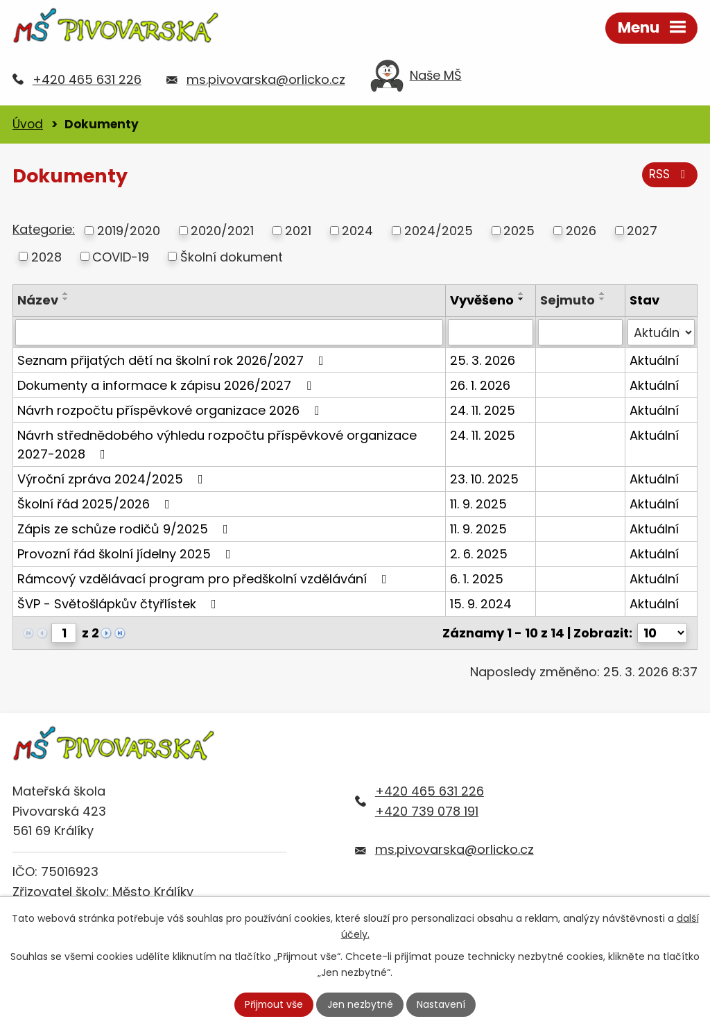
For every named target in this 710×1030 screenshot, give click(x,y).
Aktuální (654, 360)
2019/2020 (128, 230)
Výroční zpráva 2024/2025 (113, 479)
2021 (298, 230)
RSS (670, 174)
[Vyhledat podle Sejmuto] (580, 332)
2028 (46, 256)
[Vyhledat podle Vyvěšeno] (490, 332)
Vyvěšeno (482, 300)
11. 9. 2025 (478, 504)
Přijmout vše (274, 1004)
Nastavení (441, 1004)
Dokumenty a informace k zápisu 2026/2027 (167, 385)
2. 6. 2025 (479, 554)
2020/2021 (222, 230)
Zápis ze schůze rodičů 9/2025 (125, 529)
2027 (642, 230)
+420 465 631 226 (87, 79)
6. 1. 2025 (476, 578)
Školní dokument (231, 256)
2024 (357, 230)
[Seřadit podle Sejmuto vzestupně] (602, 293)
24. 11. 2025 (482, 410)
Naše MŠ (416, 79)
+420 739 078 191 (426, 811)
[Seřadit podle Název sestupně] (65, 299)
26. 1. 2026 (480, 385)
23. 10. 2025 (484, 479)
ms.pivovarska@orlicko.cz (266, 79)
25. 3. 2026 (482, 360)
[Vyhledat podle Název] (229, 332)
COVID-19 (120, 256)
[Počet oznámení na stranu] (662, 633)
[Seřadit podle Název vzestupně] (65, 293)
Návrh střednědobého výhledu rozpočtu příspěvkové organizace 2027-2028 (217, 445)
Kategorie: (43, 229)
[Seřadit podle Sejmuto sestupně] (602, 299)
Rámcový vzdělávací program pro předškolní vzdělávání (204, 578)
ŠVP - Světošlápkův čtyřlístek (119, 603)
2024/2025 (438, 230)
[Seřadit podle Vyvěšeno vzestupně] (521, 293)
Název (37, 300)
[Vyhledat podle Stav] (661, 332)
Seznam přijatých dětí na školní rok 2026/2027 (173, 360)
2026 (581, 230)
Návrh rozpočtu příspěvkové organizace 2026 (171, 410)
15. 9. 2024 (481, 603)
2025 (519, 230)
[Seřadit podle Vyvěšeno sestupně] (521, 299)
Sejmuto (567, 300)
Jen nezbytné (361, 1004)
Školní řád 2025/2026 (96, 504)
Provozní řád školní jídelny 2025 (126, 554)
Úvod (27, 124)
